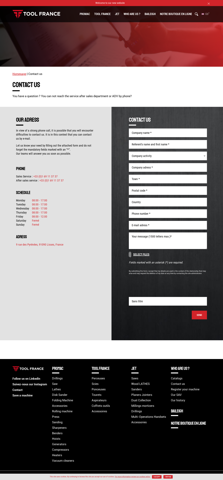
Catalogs (176, 378)
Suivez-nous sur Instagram (29, 384)
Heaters (57, 455)
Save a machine (22, 395)
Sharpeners (59, 427)
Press (55, 417)
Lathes (56, 389)
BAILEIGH (150, 14)
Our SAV (176, 395)
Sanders (136, 389)
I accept (156, 477)
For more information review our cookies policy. (132, 477)
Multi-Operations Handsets (148, 417)
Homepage (19, 74)
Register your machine (185, 389)
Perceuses (98, 378)
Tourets (96, 395)
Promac (85, 14)
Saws (134, 378)
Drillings (57, 378)
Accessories (59, 406)
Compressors (60, 449)
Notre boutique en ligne (176, 14)
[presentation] (185, 285)
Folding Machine (62, 400)
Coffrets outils (101, 406)
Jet (117, 14)
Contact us (178, 384)
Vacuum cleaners (63, 460)
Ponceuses (99, 389)
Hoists (56, 438)
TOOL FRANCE (102, 14)
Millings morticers (142, 406)
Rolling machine (62, 411)
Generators (59, 444)
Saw (55, 384)
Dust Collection (141, 400)
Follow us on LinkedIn (26, 378)
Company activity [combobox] (142, 156)
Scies (95, 384)
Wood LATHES (140, 384)
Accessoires (99, 411)
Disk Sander (59, 395)
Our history (178, 400)
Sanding (57, 422)
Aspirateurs (99, 400)
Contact (17, 389)
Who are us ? (132, 14)
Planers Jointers (141, 395)
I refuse (168, 477)
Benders (57, 433)
